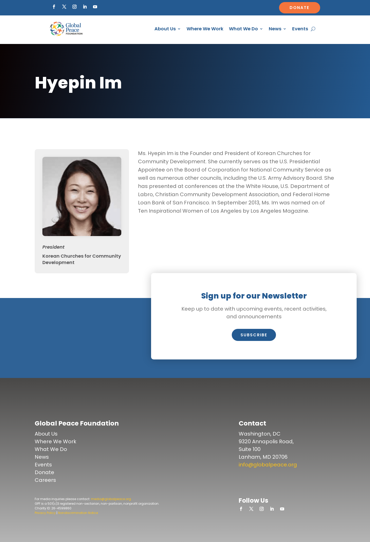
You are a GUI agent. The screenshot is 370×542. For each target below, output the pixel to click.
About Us (165, 28)
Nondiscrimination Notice (78, 513)
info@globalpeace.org (268, 464)
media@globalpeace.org (111, 499)
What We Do (243, 28)
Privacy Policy (45, 513)
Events (300, 28)
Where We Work (205, 28)
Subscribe (253, 335)
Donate (299, 8)
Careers (45, 480)
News (275, 28)
